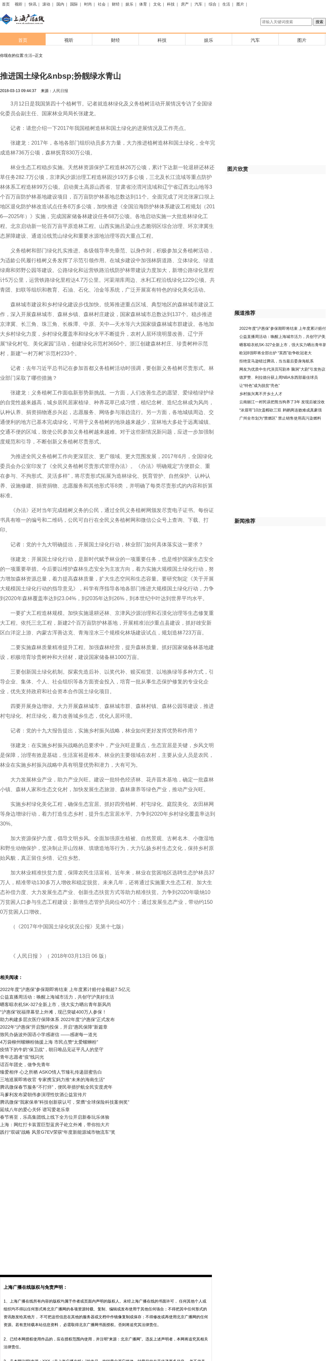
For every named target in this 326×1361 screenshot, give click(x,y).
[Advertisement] (61, 1200)
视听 (18, 4)
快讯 (33, 4)
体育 (143, 4)
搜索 (319, 22)
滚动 (46, 4)
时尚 (88, 4)
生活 (226, 4)
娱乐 (129, 4)
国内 (60, 4)
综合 (212, 4)
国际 (74, 4)
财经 (116, 4)
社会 (102, 4)
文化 (157, 4)
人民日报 (60, 90)
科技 (171, 4)
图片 (240, 4)
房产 (185, 4)
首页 (6, 4)
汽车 (198, 4)
